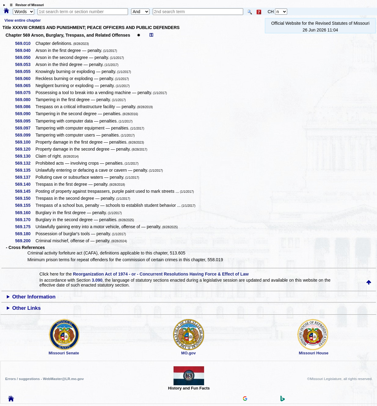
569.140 (25, 184)
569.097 (25, 128)
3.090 (97, 280)
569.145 (25, 191)
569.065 (25, 85)
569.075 (25, 92)
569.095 (25, 121)
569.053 (25, 64)
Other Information (34, 297)
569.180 (25, 233)
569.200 (25, 240)
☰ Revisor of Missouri (25, 5)
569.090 (25, 113)
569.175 (25, 226)
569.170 (25, 219)
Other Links (26, 308)
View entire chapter (22, 20)
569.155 (25, 205)
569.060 (25, 78)
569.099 (25, 135)
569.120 (25, 149)
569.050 (25, 57)
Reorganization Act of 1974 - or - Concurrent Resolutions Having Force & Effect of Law (161, 274)
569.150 (25, 198)
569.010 (25, 43)
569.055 (25, 71)
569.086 (25, 106)
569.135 (25, 170)
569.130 (25, 156)
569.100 (25, 142)
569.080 (25, 99)
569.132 (25, 163)
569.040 (25, 50)
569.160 (25, 212)
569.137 (25, 177)
